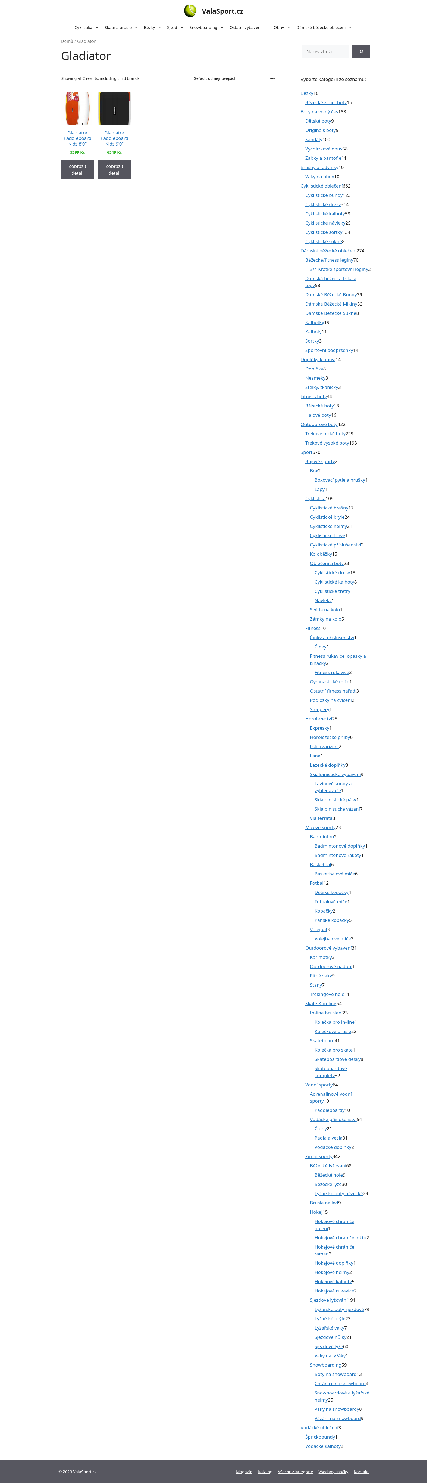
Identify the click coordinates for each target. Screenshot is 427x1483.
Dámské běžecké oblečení (325, 27)
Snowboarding (208, 27)
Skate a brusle (123, 27)
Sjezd (177, 27)
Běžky (154, 27)
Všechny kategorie (295, 1471)
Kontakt (361, 1471)
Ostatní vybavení (250, 27)
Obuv (284, 27)
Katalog (265, 1471)
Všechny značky (334, 1471)
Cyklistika (88, 27)
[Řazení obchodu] (235, 78)
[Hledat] (361, 51)
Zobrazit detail (77, 169)
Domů (67, 41)
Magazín (244, 1471)
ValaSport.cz (222, 11)
